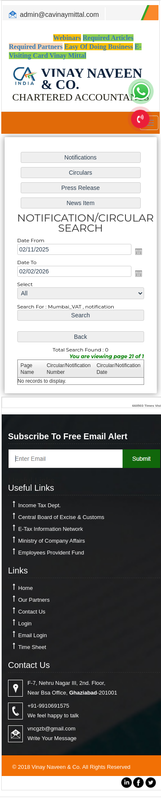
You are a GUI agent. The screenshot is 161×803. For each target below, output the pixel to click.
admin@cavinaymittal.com (59, 14)
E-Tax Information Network (50, 529)
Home (25, 588)
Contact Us (31, 611)
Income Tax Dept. (39, 505)
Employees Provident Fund (51, 552)
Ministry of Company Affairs (51, 541)
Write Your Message (51, 738)
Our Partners (33, 600)
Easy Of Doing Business (98, 46)
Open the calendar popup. (138, 251)
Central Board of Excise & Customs (61, 517)
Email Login (32, 635)
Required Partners (36, 46)
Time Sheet (32, 647)
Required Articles (108, 37)
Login (25, 623)
